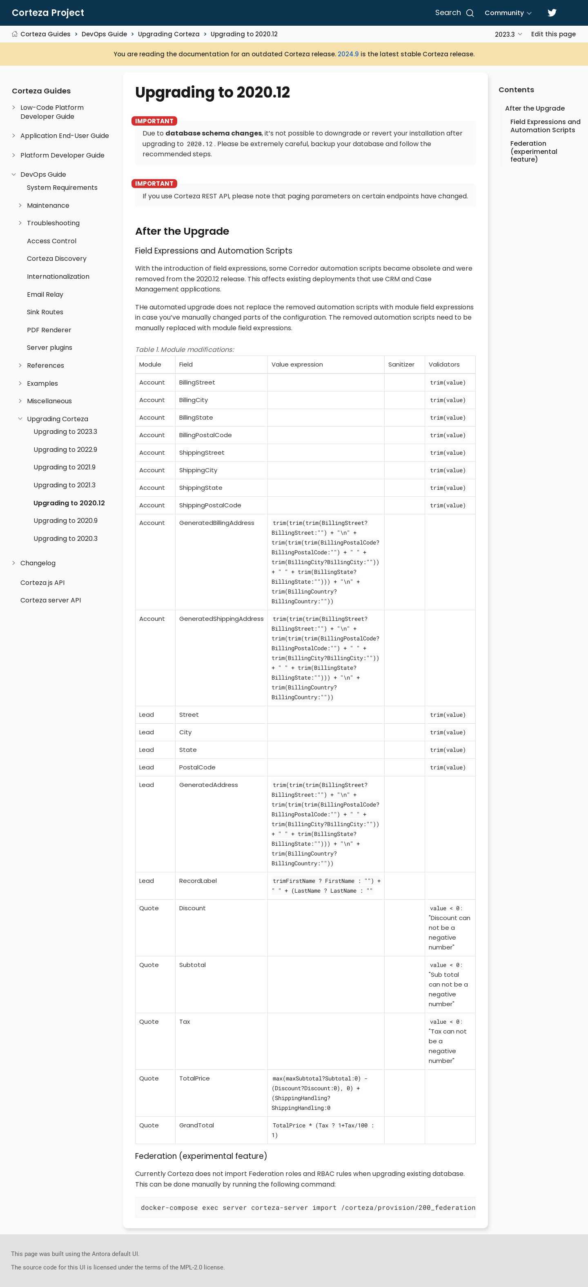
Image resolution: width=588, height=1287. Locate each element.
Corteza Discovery (57, 258)
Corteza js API (42, 582)
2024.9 (348, 54)
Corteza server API (50, 600)
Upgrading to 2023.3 (65, 431)
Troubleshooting (53, 223)
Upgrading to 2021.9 (64, 467)
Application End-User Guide (64, 135)
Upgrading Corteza (169, 34)
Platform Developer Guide (62, 155)
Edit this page (553, 34)
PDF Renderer (49, 330)
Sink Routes (45, 312)
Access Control (51, 241)
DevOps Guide (104, 34)
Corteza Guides (45, 34)
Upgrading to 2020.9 (65, 520)
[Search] (453, 13)
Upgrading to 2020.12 (244, 34)
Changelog (38, 563)
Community (504, 13)
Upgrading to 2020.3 (65, 538)
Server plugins (49, 347)
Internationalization (58, 276)
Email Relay (45, 294)
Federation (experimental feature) (533, 151)
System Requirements (62, 187)
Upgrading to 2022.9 (65, 449)
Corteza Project (48, 13)
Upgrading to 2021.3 (64, 485)
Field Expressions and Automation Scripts (545, 125)
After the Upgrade (535, 108)
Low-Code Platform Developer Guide (52, 112)
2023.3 (505, 34)
